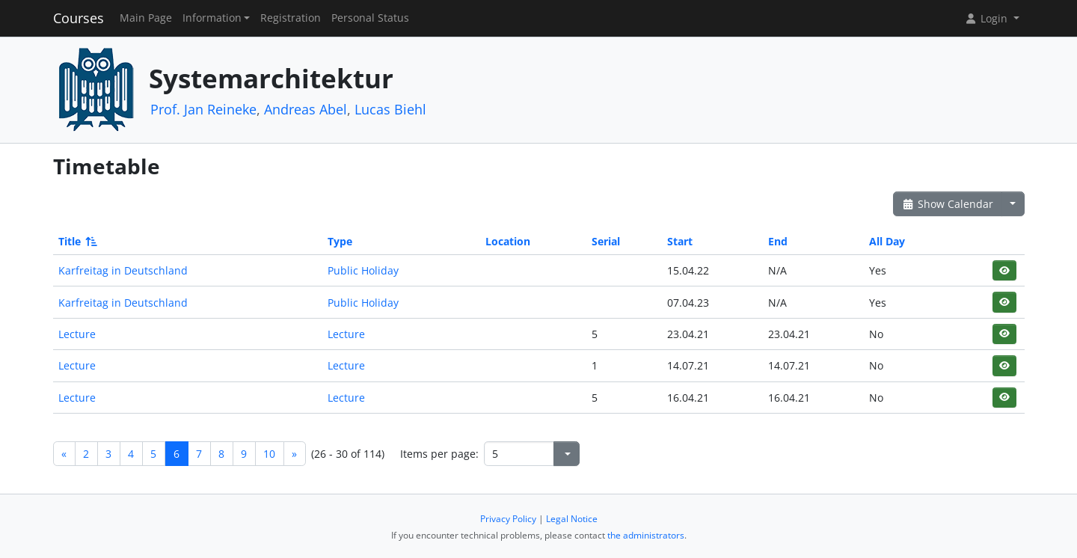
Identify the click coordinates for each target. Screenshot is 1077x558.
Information (212, 18)
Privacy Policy (508, 518)
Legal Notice (572, 518)
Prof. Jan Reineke (203, 109)
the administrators (645, 535)
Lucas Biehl (390, 109)
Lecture (77, 334)
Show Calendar (948, 204)
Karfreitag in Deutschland (123, 270)
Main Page (146, 18)
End (778, 241)
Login (987, 18)
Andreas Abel (305, 109)
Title (76, 241)
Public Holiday (363, 270)
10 (269, 454)
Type (340, 241)
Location (507, 241)
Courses (78, 18)
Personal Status (370, 18)
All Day (887, 241)
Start (680, 241)
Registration (290, 18)
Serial (606, 241)
